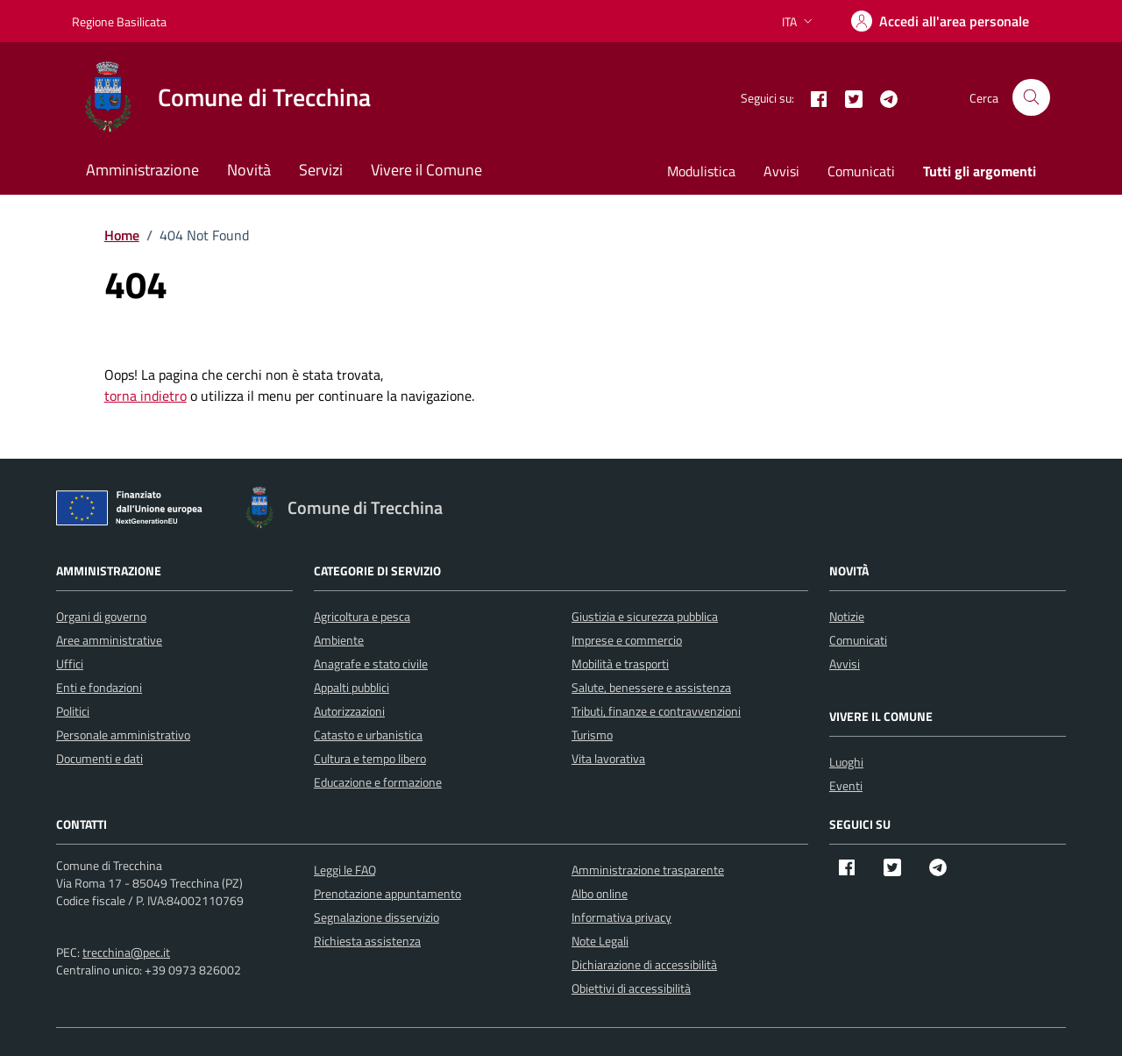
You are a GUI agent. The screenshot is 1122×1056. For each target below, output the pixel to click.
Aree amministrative (109, 640)
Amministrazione (142, 170)
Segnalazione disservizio (376, 917)
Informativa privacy (621, 917)
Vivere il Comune (426, 170)
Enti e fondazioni (99, 687)
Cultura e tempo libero (370, 758)
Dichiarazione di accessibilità (644, 964)
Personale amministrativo (123, 734)
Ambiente (339, 640)
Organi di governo (101, 616)
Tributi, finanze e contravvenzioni (656, 711)
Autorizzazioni (349, 711)
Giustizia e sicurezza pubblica (645, 616)
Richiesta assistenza (367, 940)
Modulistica (701, 171)
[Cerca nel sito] (1031, 98)
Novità (249, 170)
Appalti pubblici (351, 687)
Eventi (846, 785)
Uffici (69, 663)
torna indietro (145, 395)
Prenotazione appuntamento (387, 893)
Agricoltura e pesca (362, 616)
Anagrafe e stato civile (371, 663)
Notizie (846, 616)
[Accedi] (940, 21)
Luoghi (846, 762)
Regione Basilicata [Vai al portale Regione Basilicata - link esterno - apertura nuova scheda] (119, 21)
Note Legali (600, 940)
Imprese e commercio (627, 640)
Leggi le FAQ (345, 869)
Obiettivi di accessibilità (631, 988)
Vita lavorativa (608, 758)
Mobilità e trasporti (620, 663)
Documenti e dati (99, 758)
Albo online (600, 893)
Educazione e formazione (378, 782)
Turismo (592, 734)
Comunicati (861, 171)
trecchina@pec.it (126, 952)
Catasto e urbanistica (368, 734)
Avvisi (781, 171)
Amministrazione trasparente (648, 869)
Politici (72, 711)
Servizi (321, 170)
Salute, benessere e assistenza (651, 687)
